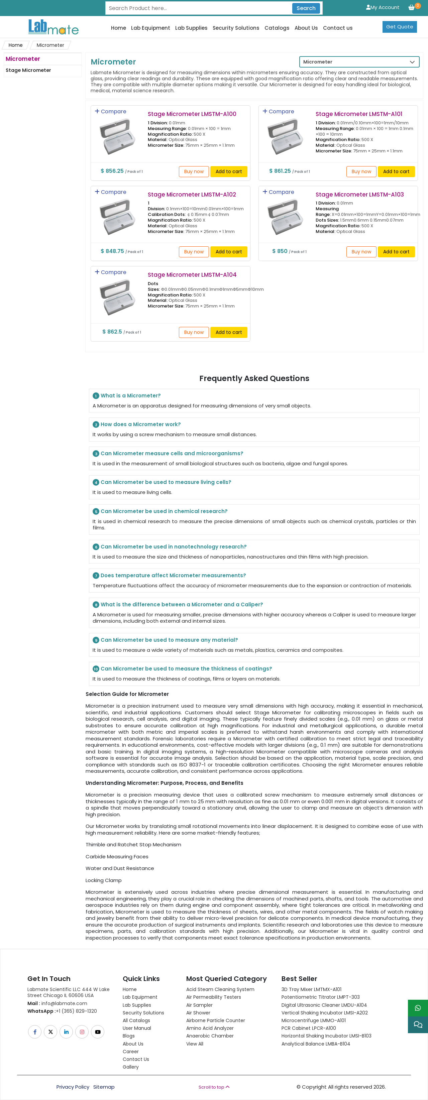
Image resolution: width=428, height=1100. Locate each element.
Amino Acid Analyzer (210, 1028)
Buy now (194, 171)
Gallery (131, 1067)
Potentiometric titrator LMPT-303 (321, 997)
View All (194, 1044)
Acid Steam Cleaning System (220, 989)
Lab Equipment (150, 28)
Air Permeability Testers (213, 997)
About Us (306, 28)
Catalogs (277, 28)
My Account (383, 7)
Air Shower (198, 1013)
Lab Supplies (191, 28)
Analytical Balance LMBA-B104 (316, 1044)
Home (118, 28)
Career (131, 1052)
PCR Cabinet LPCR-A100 (309, 1028)
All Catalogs (136, 1020)
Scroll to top (214, 1087)
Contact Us (136, 1059)
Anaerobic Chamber (210, 1036)
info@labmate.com (57, 1003)
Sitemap (104, 1087)
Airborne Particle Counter (215, 1020)
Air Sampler (199, 1005)
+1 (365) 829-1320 (62, 1011)
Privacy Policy (73, 1087)
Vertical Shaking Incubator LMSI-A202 (325, 1013)
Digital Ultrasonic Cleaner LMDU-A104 (324, 1005)
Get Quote (399, 26)
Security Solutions (236, 28)
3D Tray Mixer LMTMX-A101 (311, 989)
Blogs (129, 1036)
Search (306, 8)
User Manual (137, 1028)
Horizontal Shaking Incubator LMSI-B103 (326, 1036)
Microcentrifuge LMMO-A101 (314, 1020)
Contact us (338, 28)
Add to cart (229, 171)
